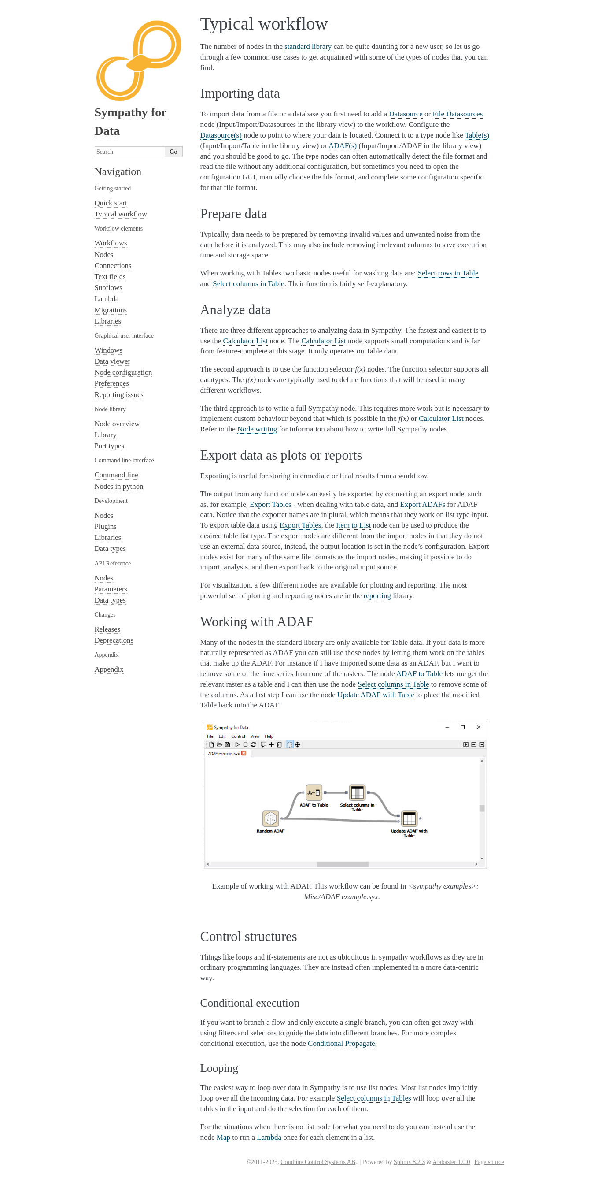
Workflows (111, 243)
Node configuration (123, 372)
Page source (489, 1162)
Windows (109, 350)
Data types (110, 548)
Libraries (108, 321)
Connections (113, 265)
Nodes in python (119, 486)
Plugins (106, 526)
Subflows (108, 287)
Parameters (111, 589)
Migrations (111, 310)
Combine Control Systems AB (317, 1162)
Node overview (117, 424)
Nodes (104, 254)
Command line (116, 475)
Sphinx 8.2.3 (409, 1162)
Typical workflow (121, 214)
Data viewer (113, 361)
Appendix (109, 669)
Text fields (110, 276)
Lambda (107, 298)
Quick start (111, 203)
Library (106, 435)
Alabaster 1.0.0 (451, 1162)
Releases (108, 629)
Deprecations (114, 640)
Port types (110, 446)
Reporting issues (119, 395)
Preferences (112, 383)
